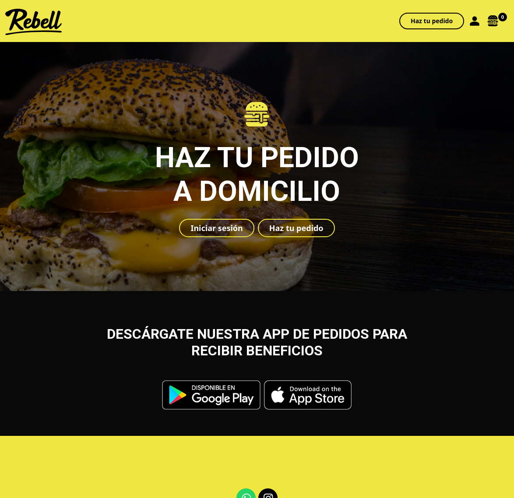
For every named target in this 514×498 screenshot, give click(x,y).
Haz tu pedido (432, 21)
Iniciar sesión (216, 228)
